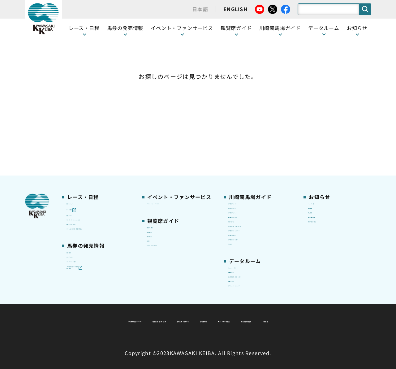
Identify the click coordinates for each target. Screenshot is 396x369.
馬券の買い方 (242, 152)
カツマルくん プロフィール (257, 161)
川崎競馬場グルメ (247, 132)
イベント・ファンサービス (182, 28)
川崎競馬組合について (117, 305)
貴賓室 (154, 171)
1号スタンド (160, 152)
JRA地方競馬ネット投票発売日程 (92, 230)
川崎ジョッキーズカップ (254, 268)
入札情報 (254, 320)
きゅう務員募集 (324, 142)
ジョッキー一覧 (244, 229)
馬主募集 (317, 132)
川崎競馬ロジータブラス (254, 171)
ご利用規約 (292, 305)
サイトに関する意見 (155, 320)
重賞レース (78, 132)
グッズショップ (244, 122)
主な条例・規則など (244, 305)
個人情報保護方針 (211, 320)
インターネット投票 (88, 217)
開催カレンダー (83, 113)
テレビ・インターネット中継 (97, 142)
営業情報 (317, 122)
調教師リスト (242, 239)
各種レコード (242, 258)
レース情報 (78, 122)
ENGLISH (235, 9)
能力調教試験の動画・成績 (256, 248)
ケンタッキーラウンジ (170, 181)
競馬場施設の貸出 (327, 152)
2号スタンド (160, 161)
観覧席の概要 (161, 142)
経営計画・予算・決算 (182, 305)
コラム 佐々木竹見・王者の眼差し (98, 164)
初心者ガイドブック (249, 142)
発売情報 (76, 197)
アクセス (237, 200)
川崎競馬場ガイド (247, 113)
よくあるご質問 (244, 181)
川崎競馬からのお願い (252, 190)
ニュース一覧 (322, 113)
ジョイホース (81, 207)
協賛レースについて (88, 152)
